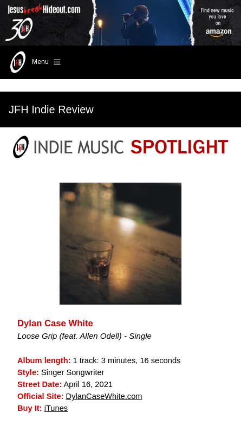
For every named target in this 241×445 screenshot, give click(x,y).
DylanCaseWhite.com (104, 396)
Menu (34, 62)
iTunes (56, 408)
